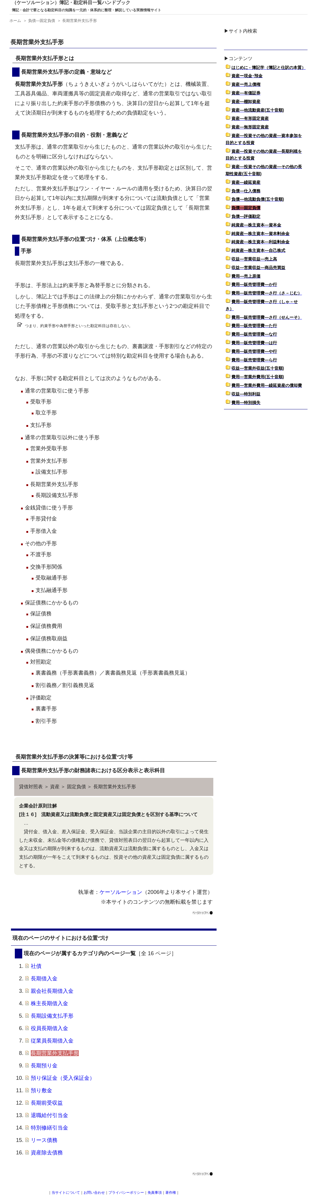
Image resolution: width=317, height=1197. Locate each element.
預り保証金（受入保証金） (63, 1078)
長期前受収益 (47, 1103)
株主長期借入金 (49, 1003)
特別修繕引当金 (49, 1128)
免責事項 (155, 1192)
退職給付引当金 (49, 1115)
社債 (36, 966)
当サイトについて (66, 1192)
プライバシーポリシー (126, 1192)
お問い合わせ (94, 1192)
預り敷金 (41, 1090)
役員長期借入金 (49, 1028)
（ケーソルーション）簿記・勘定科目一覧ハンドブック (71, 2)
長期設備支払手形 (52, 1016)
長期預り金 (44, 1066)
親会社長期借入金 (52, 991)
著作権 (170, 1192)
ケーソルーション (121, 892)
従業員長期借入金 (52, 1041)
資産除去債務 (47, 1153)
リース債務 (44, 1140)
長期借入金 (44, 979)
